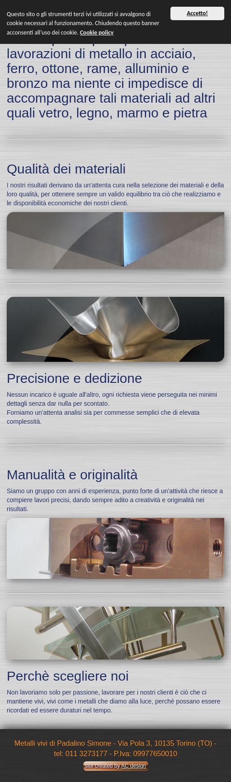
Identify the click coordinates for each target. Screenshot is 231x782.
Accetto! (197, 13)
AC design (133, 766)
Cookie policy (96, 32)
